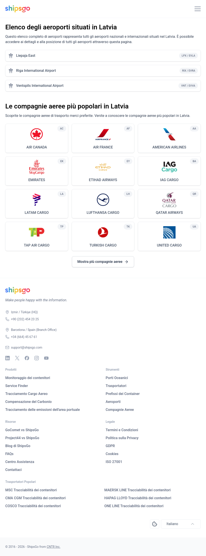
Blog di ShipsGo (17, 446)
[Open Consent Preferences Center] (154, 524)
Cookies (112, 454)
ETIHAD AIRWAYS (103, 180)
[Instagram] (36, 358)
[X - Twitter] (17, 358)
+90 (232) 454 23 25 (25, 319)
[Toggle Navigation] (198, 9)
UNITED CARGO (169, 245)
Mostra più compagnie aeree (103, 262)
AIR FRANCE (103, 147)
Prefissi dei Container (123, 394)
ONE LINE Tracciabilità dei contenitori (133, 506)
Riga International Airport (36, 70)
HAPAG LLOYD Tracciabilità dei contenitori (137, 498)
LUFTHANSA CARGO (103, 213)
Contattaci (13, 470)
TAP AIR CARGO (36, 245)
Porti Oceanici (117, 378)
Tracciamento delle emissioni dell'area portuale (42, 410)
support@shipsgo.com (26, 347)
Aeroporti (113, 402)
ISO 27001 (114, 462)
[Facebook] (27, 358)
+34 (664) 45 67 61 (24, 337)
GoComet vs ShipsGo (22, 430)
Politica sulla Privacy (122, 438)
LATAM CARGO (37, 213)
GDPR (110, 446)
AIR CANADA (36, 147)
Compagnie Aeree (120, 410)
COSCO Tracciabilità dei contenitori (33, 506)
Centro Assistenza (19, 462)
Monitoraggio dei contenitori (27, 378)
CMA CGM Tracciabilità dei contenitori (35, 498)
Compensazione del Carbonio (28, 402)
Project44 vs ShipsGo (22, 438)
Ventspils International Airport (40, 85)
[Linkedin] (7, 358)
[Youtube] (46, 358)
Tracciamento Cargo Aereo (26, 394)
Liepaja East (25, 55)
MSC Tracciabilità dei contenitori (31, 490)
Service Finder (16, 386)
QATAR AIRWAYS (169, 213)
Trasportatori (116, 386)
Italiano (181, 524)
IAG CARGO (169, 180)
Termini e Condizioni (122, 430)
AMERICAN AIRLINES (169, 147)
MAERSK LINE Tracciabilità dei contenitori (137, 490)
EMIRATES (36, 180)
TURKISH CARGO (102, 245)
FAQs (9, 454)
